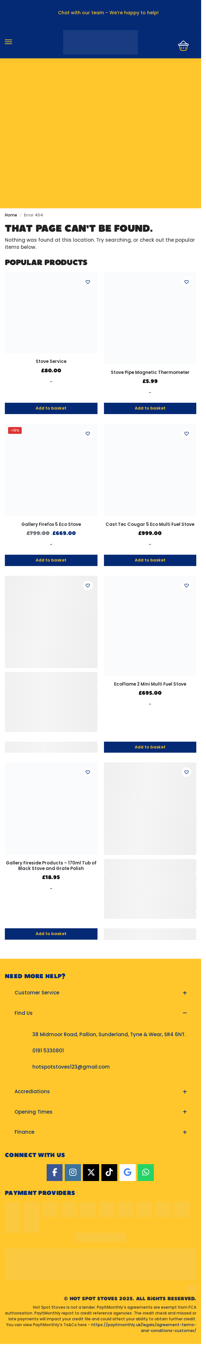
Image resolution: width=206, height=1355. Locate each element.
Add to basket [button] (51, 408)
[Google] (128, 1172)
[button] (100, 993)
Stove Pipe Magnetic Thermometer (150, 372)
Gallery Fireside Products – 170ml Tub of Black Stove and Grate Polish (51, 866)
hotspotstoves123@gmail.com (71, 1066)
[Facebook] (55, 1172)
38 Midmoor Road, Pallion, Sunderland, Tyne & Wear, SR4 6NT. (109, 1034)
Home (11, 215)
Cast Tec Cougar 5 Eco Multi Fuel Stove (150, 524)
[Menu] (14, 42)
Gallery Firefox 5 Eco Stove (51, 524)
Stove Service (51, 361)
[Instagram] (73, 1172)
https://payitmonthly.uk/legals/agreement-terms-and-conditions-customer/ (143, 1327)
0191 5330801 (48, 1050)
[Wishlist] (88, 282)
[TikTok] (109, 1172)
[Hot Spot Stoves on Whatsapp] (146, 1172)
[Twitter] (91, 1172)
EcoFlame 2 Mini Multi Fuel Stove (150, 684)
